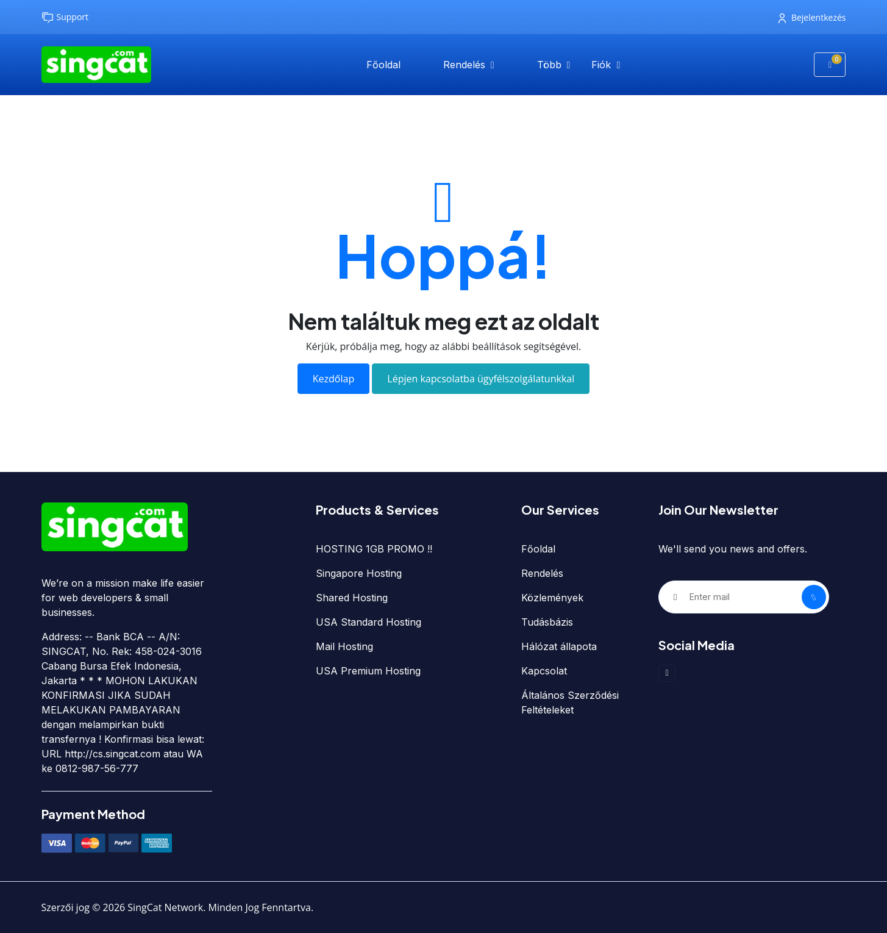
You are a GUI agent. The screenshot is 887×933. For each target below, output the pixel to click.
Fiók (602, 65)
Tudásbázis (547, 622)
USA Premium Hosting (368, 671)
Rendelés (465, 65)
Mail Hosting (344, 646)
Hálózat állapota (559, 646)
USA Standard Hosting (368, 622)
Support (65, 17)
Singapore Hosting (359, 573)
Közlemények (552, 598)
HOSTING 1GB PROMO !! (374, 549)
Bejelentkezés (812, 17)
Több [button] (551, 65)
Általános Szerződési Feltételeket (570, 702)
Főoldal (383, 65)
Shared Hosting (352, 598)
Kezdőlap (333, 378)
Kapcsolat (544, 671)
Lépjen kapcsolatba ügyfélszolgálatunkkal (480, 378)
